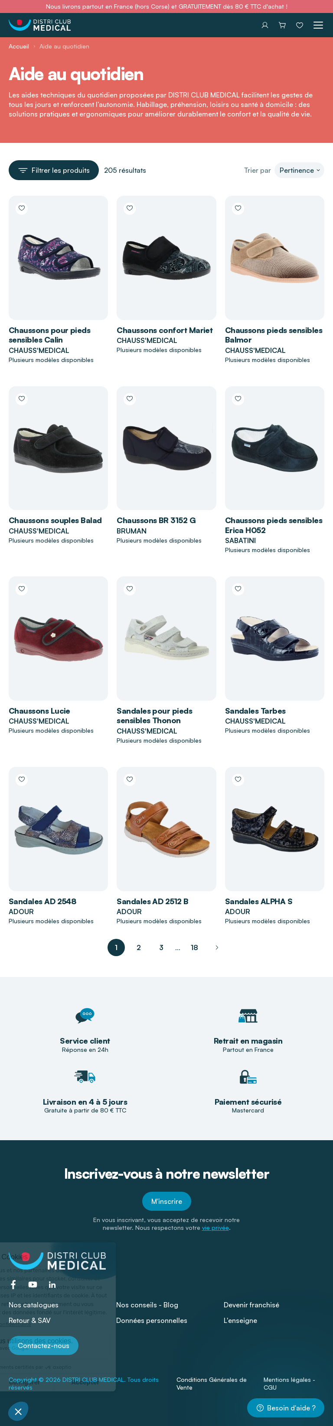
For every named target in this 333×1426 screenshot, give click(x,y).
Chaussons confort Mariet (164, 330)
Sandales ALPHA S (258, 901)
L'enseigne (240, 1320)
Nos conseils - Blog (147, 1304)
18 (194, 947)
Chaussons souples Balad (55, 520)
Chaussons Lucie (39, 710)
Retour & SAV (30, 1320)
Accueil (19, 46)
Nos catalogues (34, 1304)
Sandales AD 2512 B (152, 901)
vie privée (215, 1227)
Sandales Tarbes (255, 710)
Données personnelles (151, 1320)
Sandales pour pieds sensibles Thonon (154, 715)
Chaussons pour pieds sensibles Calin (49, 335)
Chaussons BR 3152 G (156, 520)
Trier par (257, 170)
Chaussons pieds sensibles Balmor (274, 335)
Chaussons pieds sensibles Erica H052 (274, 525)
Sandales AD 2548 (42, 901)
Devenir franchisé (251, 1304)
